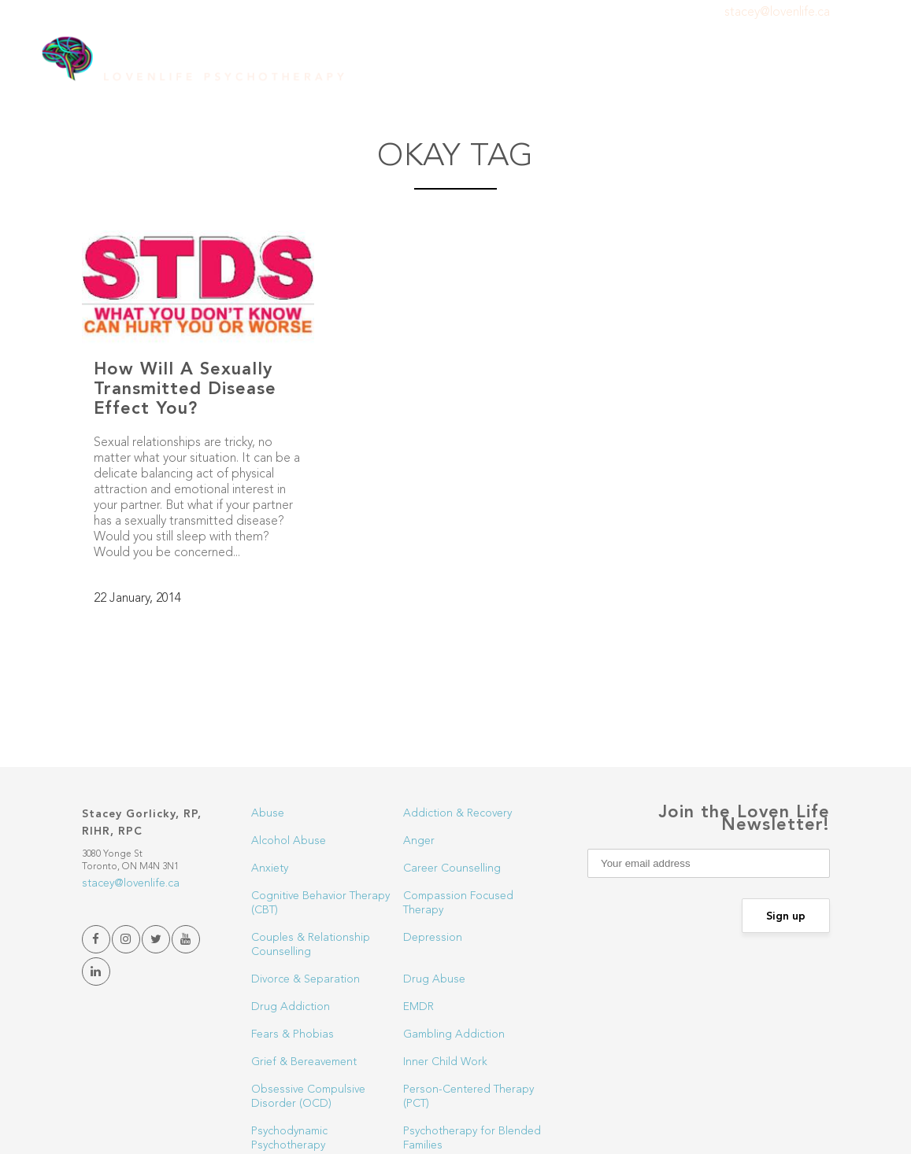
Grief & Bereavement (304, 1061)
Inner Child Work (445, 1061)
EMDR (418, 1006)
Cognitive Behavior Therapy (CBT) (320, 903)
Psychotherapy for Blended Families (472, 1138)
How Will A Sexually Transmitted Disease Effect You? (185, 389)
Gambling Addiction (454, 1034)
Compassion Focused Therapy (458, 903)
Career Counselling (452, 868)
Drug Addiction (290, 1006)
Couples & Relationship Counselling (310, 944)
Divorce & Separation (305, 979)
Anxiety (269, 868)
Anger (419, 840)
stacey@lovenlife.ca (777, 12)
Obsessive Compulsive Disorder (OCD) (308, 1096)
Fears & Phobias (292, 1034)
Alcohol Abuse (288, 840)
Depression (432, 937)
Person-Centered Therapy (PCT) (468, 1096)
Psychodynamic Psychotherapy (289, 1138)
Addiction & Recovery (457, 813)
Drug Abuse (434, 979)
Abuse (267, 813)
